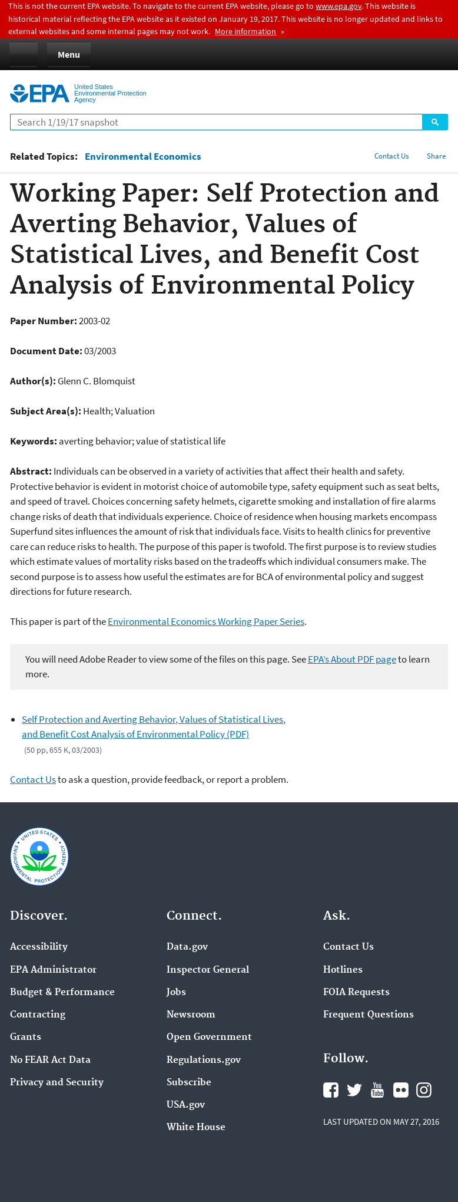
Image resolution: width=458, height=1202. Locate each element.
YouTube (377, 1090)
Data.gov (187, 947)
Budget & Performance (62, 992)
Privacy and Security (57, 1083)
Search (435, 122)
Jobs (176, 992)
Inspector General (208, 970)
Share (436, 156)
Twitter (354, 1090)
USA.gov (186, 1105)
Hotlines (343, 970)
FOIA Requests (356, 992)
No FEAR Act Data (50, 1060)
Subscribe (189, 1083)
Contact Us (391, 156)
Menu (69, 54)
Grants (25, 1037)
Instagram (424, 1090)
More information (245, 31)
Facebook (330, 1090)
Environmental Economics (143, 156)
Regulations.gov (204, 1060)
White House (196, 1127)
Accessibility (39, 947)
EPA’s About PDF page (352, 659)
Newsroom (191, 1015)
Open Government (209, 1037)
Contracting (37, 1015)
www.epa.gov (338, 6)
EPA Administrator (53, 970)
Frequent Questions (368, 1015)
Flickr (401, 1090)
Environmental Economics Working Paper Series (206, 621)
